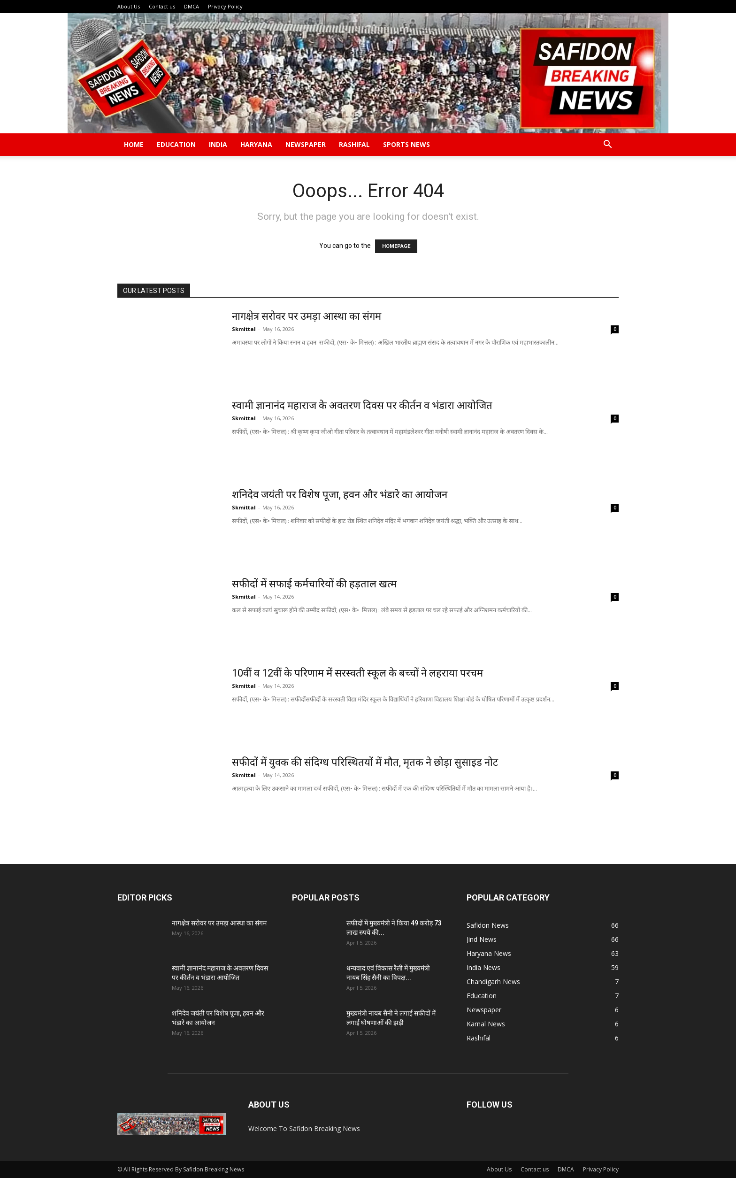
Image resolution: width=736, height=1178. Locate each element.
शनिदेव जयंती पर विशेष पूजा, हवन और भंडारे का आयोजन (339, 494)
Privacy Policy (225, 6)
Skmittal (244, 328)
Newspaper (305, 144)
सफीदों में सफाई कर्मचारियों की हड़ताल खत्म (315, 584)
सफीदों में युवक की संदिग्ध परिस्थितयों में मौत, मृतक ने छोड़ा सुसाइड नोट (366, 762)
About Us (128, 6)
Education (176, 144)
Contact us (162, 6)
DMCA (191, 6)
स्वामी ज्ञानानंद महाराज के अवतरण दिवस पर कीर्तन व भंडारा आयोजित (363, 405)
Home (134, 144)
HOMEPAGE (396, 246)
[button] (607, 145)
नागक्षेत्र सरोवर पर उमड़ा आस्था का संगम (306, 316)
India (218, 144)
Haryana (256, 144)
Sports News (406, 144)
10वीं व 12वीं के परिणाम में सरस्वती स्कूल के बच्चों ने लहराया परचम (357, 673)
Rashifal (354, 144)
